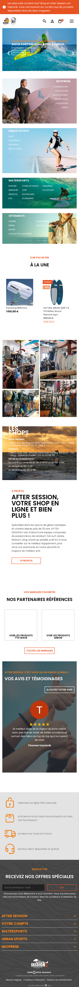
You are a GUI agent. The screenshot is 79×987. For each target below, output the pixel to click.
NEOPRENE (10, 946)
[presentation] (6, 51)
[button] (32, 72)
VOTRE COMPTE (15, 923)
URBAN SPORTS (14, 939)
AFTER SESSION (14, 916)
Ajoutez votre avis (59, 689)
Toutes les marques (39, 650)
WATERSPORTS (14, 931)
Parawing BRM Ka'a (16, 307)
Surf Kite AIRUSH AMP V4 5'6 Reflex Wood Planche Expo (56, 311)
